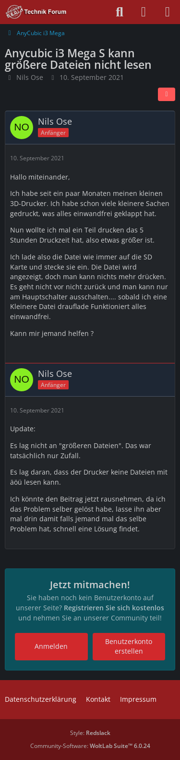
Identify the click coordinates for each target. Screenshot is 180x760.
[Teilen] (166, 94)
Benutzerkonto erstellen (128, 646)
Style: (90, 733)
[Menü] (167, 12)
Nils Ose (29, 77)
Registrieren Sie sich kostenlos (114, 607)
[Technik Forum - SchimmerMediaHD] (36, 12)
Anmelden (51, 646)
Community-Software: (90, 746)
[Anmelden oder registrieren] (143, 12)
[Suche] (119, 12)
